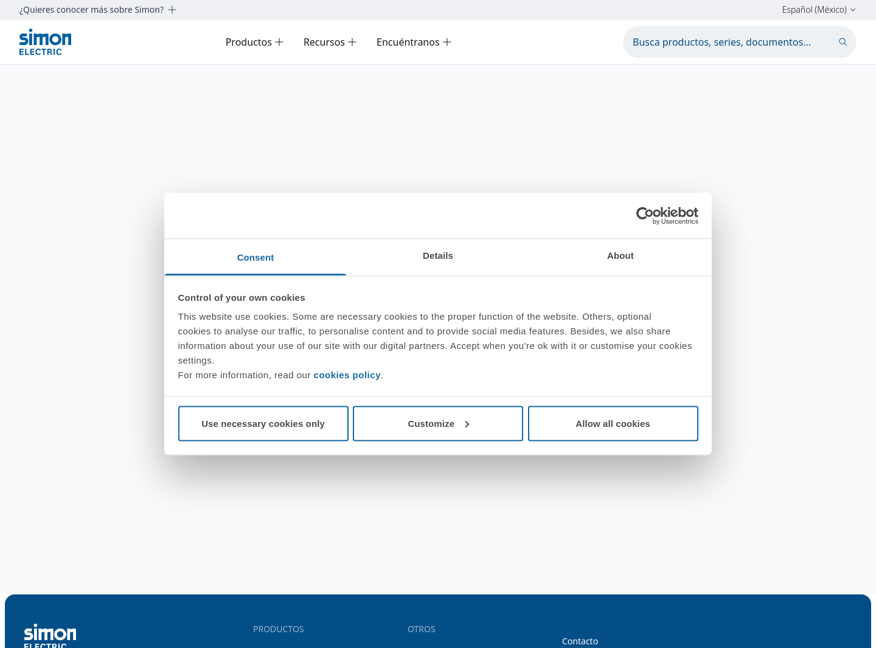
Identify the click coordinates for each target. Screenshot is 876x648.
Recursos (330, 42)
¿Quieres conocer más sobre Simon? (98, 9)
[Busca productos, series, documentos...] (740, 42)
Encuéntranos (414, 42)
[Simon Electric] (45, 42)
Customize (438, 423)
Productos (255, 42)
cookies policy (347, 375)
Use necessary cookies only (263, 423)
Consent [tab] (255, 257)
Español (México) (819, 9)
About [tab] (620, 255)
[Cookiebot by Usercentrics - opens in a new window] (645, 215)
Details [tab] (438, 255)
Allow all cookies (612, 423)
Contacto (580, 641)
